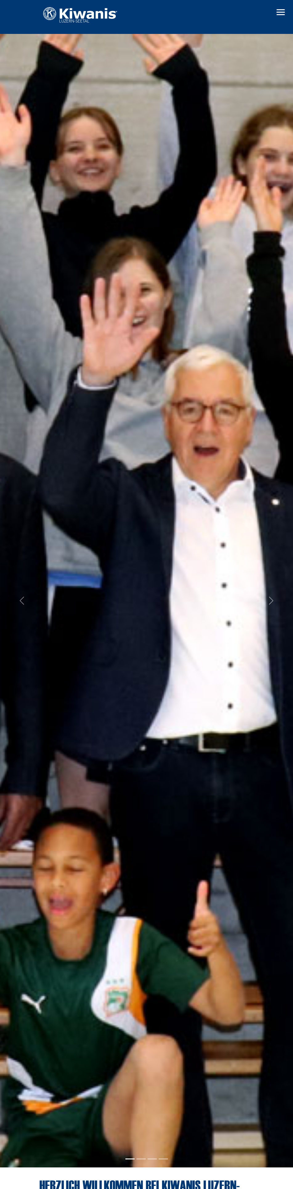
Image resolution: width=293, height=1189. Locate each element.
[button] (280, 12)
